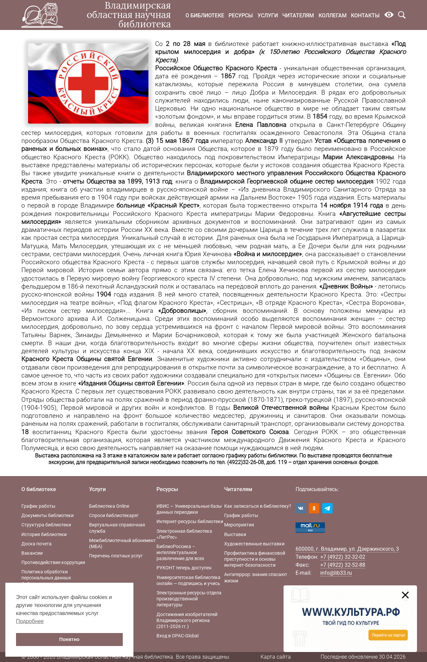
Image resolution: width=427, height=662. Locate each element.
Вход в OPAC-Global (177, 635)
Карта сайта (276, 657)
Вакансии (32, 553)
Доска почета (36, 543)
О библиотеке (204, 15)
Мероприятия (239, 524)
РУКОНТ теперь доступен (183, 567)
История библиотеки (44, 534)
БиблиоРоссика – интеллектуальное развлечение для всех (180, 552)
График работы (38, 506)
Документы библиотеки (47, 515)
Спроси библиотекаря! (113, 515)
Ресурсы (241, 15)
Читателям (298, 15)
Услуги (268, 15)
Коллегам (333, 15)
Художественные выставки (254, 543)
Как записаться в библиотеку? (257, 506)
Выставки (235, 534)
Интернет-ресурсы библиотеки (189, 521)
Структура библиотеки (46, 524)
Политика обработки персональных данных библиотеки (46, 577)
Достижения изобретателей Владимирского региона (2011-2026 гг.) (187, 620)
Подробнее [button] (30, 621)
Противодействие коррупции (53, 562)
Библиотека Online (109, 506)
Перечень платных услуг (116, 555)
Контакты (365, 15)
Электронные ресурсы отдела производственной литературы (189, 598)
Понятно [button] (69, 639)
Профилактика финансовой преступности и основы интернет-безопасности (254, 559)
